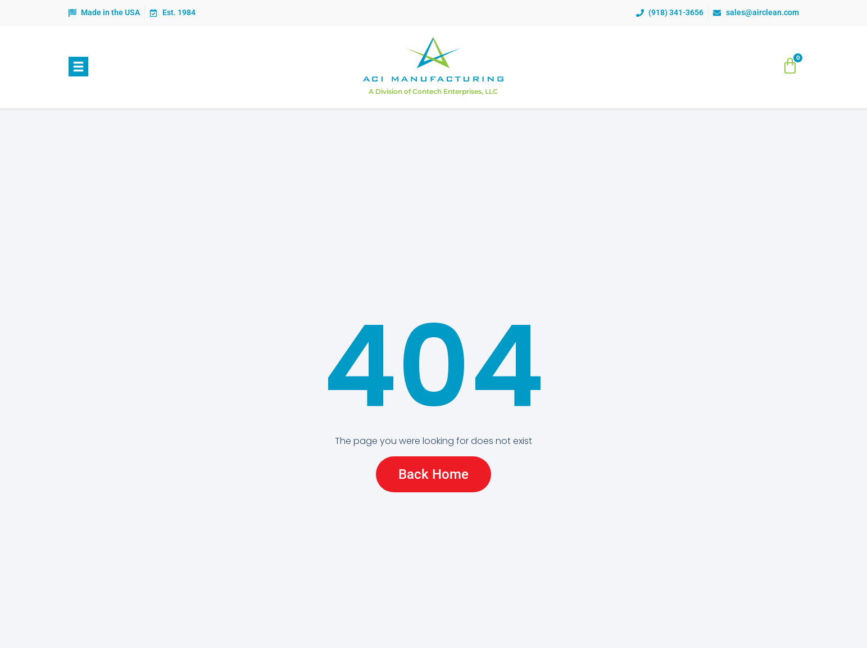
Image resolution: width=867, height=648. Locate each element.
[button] (78, 66)
